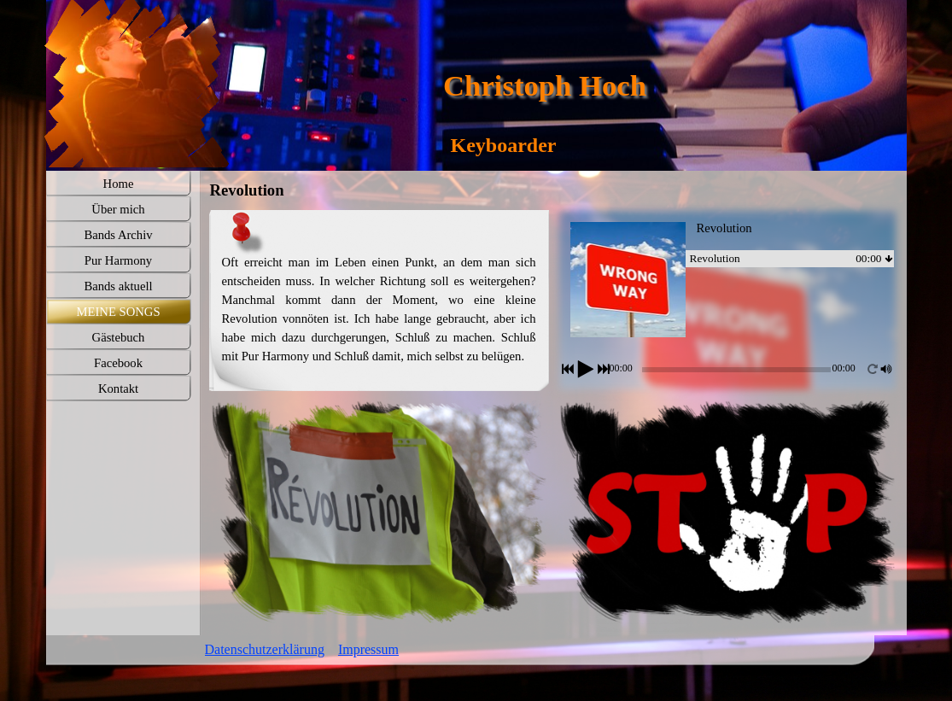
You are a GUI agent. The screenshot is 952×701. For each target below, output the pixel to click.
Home (118, 183)
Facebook (118, 363)
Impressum (368, 649)
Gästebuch (118, 337)
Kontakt (118, 388)
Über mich (117, 209)
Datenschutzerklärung (264, 649)
